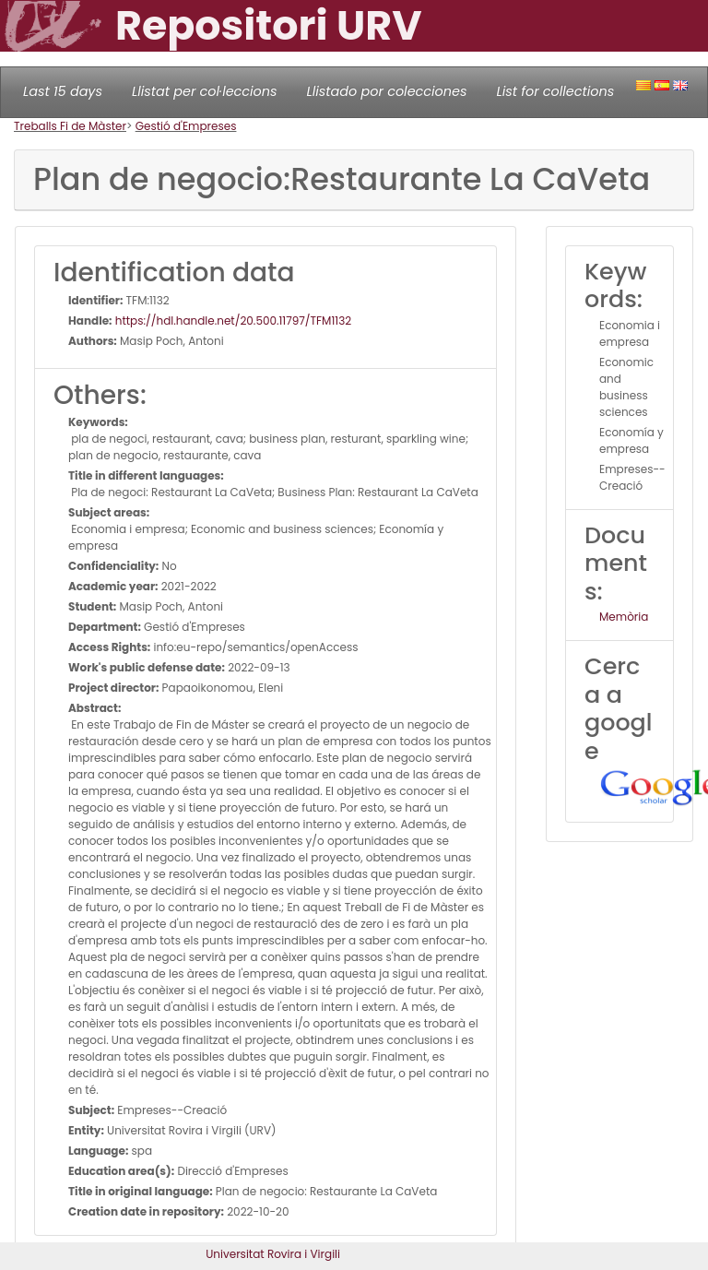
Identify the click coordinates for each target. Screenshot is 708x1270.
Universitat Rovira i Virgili (273, 1254)
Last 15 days (62, 91)
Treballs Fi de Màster (70, 126)
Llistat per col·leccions (204, 91)
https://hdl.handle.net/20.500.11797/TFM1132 (232, 320)
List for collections (555, 91)
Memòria (623, 616)
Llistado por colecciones (387, 91)
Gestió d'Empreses (186, 126)
